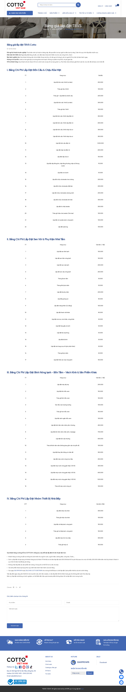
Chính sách (48, 664)
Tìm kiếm (48, 674)
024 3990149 (18, 570)
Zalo (98, 657)
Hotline (74, 657)
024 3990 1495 (17, 673)
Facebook (103, 662)
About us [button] (49, 657)
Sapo (82, 689)
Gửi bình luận (15, 626)
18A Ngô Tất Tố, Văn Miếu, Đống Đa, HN (24, 671)
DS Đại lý (48, 671)
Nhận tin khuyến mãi (79, 668)
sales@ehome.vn (16, 676)
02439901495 (83, 662)
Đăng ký (89, 673)
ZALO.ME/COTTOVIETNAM (33, 570)
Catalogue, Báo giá (51, 667)
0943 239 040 (27, 673)
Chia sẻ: (9, 587)
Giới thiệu (48, 661)
